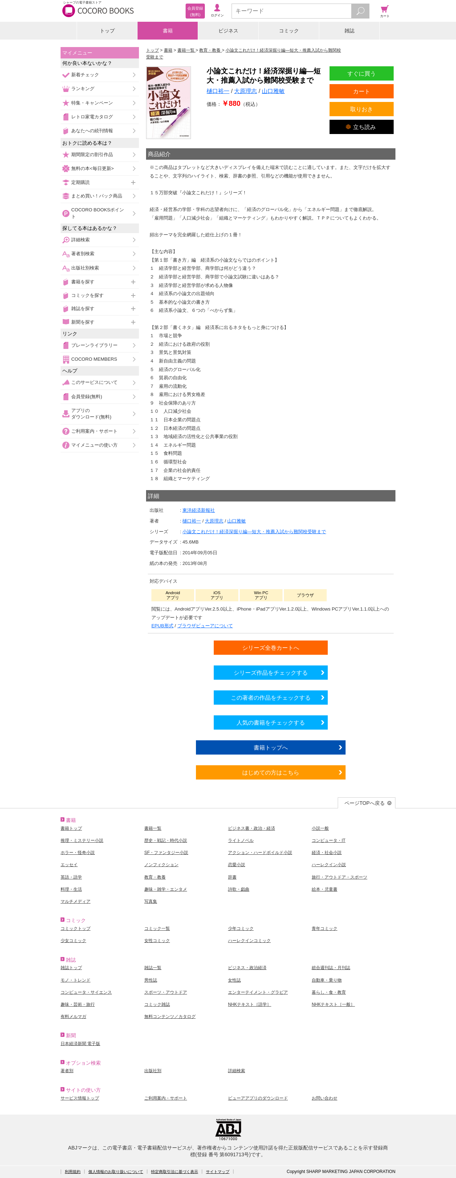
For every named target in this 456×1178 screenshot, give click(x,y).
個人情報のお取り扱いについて (115, 1171)
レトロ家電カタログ (92, 116)
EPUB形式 (162, 625)
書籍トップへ (271, 747)
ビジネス (228, 31)
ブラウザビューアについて (205, 625)
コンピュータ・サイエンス (86, 992)
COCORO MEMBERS (94, 359)
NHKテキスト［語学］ (249, 1004)
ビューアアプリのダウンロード (258, 1098)
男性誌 (150, 980)
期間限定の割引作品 (92, 154)
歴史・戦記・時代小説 (165, 840)
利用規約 (73, 1171)
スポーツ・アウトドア (165, 992)
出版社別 (152, 1070)
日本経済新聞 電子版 (80, 1043)
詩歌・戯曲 (238, 889)
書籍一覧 (152, 828)
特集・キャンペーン (92, 103)
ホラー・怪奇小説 (78, 852)
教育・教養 (155, 877)
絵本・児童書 (324, 889)
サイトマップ (217, 1171)
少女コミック (73, 940)
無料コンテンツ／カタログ (170, 1016)
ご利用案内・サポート (94, 431)
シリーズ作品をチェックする (271, 672)
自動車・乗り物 (327, 980)
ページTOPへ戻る (364, 803)
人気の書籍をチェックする (271, 722)
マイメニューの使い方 (94, 445)
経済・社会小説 (327, 852)
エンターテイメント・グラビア (258, 992)
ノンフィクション (161, 864)
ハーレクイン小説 (329, 864)
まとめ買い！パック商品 (96, 196)
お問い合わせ (324, 1098)
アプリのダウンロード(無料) (91, 414)
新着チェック (85, 74)
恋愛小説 (236, 864)
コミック (289, 31)
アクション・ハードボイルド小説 (260, 852)
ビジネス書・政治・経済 (251, 828)
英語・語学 (71, 877)
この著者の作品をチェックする (271, 697)
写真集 (150, 901)
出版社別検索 (85, 268)
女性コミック (157, 940)
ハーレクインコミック (249, 940)
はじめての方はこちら (270, 772)
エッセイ (69, 864)
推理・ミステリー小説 (82, 840)
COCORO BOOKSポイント (97, 213)
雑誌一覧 (152, 967)
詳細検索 (80, 239)
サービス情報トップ (80, 1098)
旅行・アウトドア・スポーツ (339, 877)
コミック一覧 (157, 928)
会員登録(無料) (86, 396)
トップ (107, 31)
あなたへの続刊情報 (92, 130)
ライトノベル (241, 840)
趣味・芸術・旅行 (78, 1004)
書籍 (168, 31)
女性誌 (234, 980)
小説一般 (320, 828)
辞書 (232, 877)
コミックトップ (75, 928)
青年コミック (324, 928)
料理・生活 (71, 889)
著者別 (67, 1070)
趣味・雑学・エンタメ (165, 889)
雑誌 (349, 31)
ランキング (82, 88)
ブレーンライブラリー (94, 345)
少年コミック (241, 928)
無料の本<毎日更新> (92, 168)
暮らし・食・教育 (329, 992)
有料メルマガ (73, 1016)
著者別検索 (82, 253)
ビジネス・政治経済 (247, 967)
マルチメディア (75, 901)
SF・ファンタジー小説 (166, 852)
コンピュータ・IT (329, 840)
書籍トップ (71, 828)
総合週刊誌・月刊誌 (331, 967)
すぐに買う (361, 73)
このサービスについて (94, 382)
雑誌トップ (71, 967)
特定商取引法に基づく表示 (174, 1171)
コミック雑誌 (157, 1004)
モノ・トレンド (75, 980)
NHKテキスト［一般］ (333, 1004)
